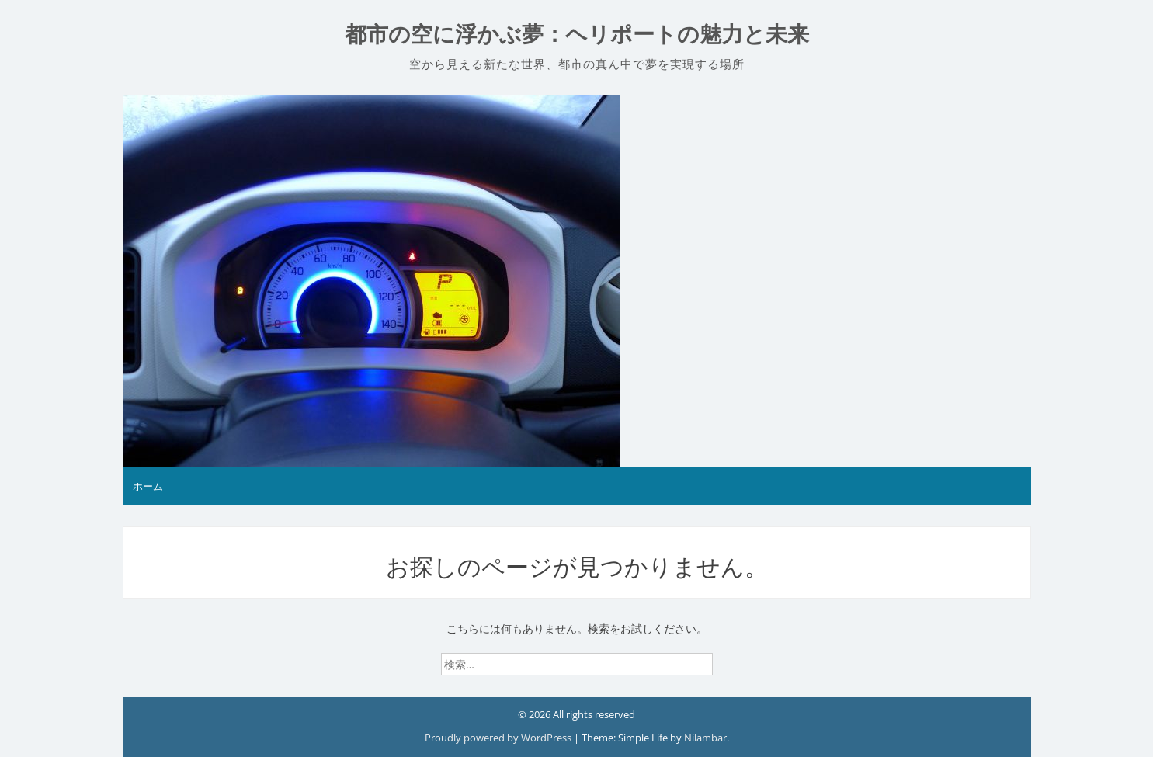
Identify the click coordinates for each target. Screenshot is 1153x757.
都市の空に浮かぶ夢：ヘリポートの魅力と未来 (577, 35)
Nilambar (705, 738)
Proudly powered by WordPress (499, 738)
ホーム (148, 486)
